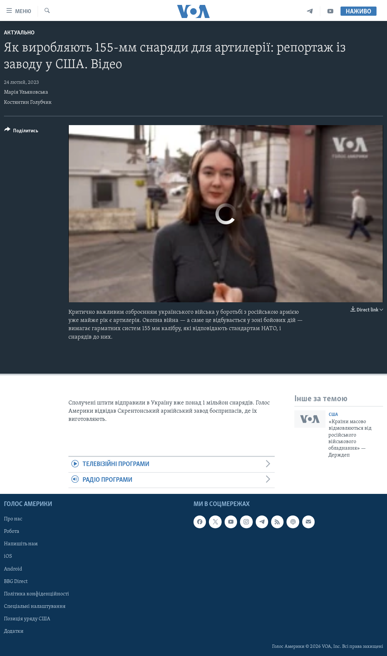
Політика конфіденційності (36, 594)
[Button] (21, 132)
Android (13, 569)
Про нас (13, 519)
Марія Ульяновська (26, 92)
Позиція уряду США (27, 619)
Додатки (14, 631)
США (333, 414)
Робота (11, 531)
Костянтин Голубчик (28, 102)
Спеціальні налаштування (34, 606)
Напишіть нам (21, 544)
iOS (8, 556)
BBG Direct (16, 581)
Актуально (19, 33)
